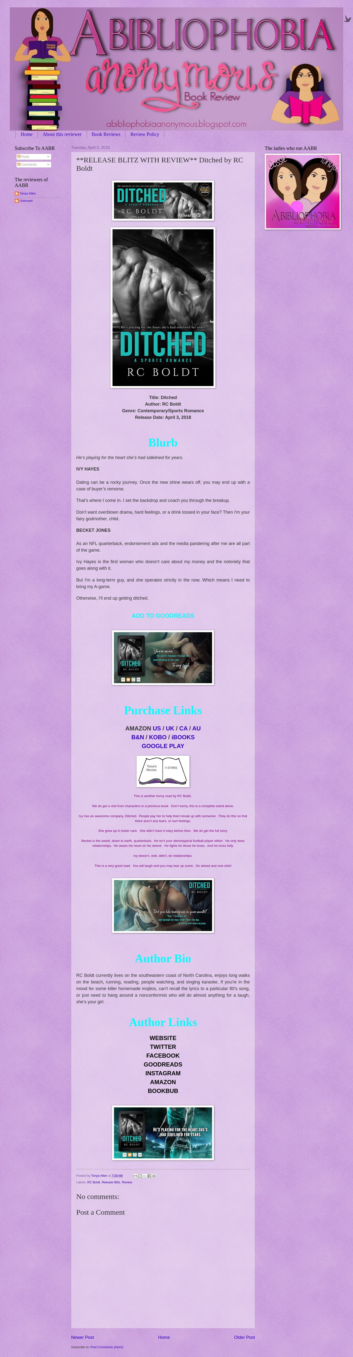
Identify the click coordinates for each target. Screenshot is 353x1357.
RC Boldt (93, 1182)
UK (170, 728)
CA (183, 728)
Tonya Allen (28, 193)
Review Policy (144, 134)
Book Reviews (106, 134)
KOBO (158, 737)
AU (196, 728)
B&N (137, 737)
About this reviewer (62, 134)
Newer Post (82, 1337)
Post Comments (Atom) (106, 1347)
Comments (27, 164)
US (157, 728)
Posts (23, 156)
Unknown (26, 201)
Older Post (244, 1337)
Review (127, 1182)
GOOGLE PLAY (163, 746)
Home (27, 134)
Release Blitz (111, 1182)
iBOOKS (183, 737)
